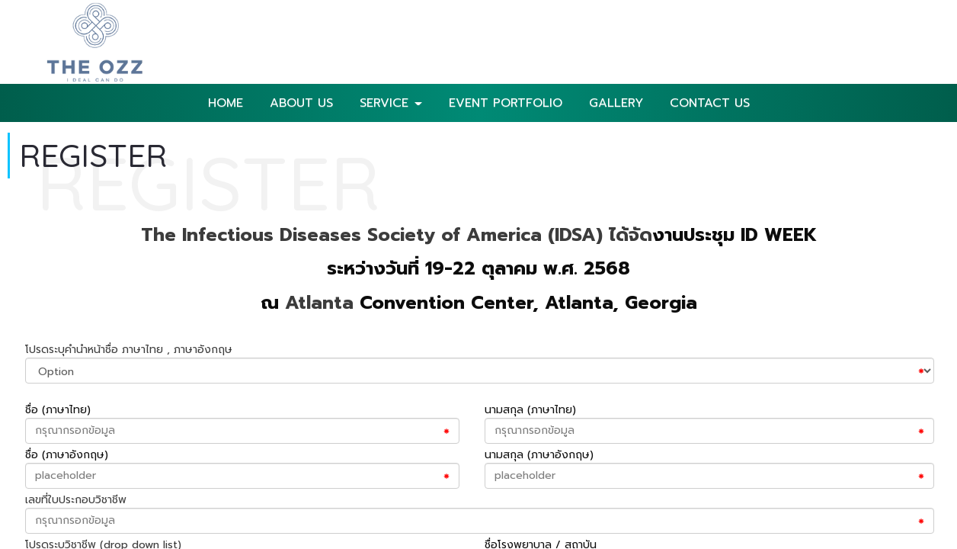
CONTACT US (710, 103)
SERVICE (391, 103)
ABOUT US (301, 103)
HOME (225, 103)
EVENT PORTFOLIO (505, 103)
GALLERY (616, 103)
